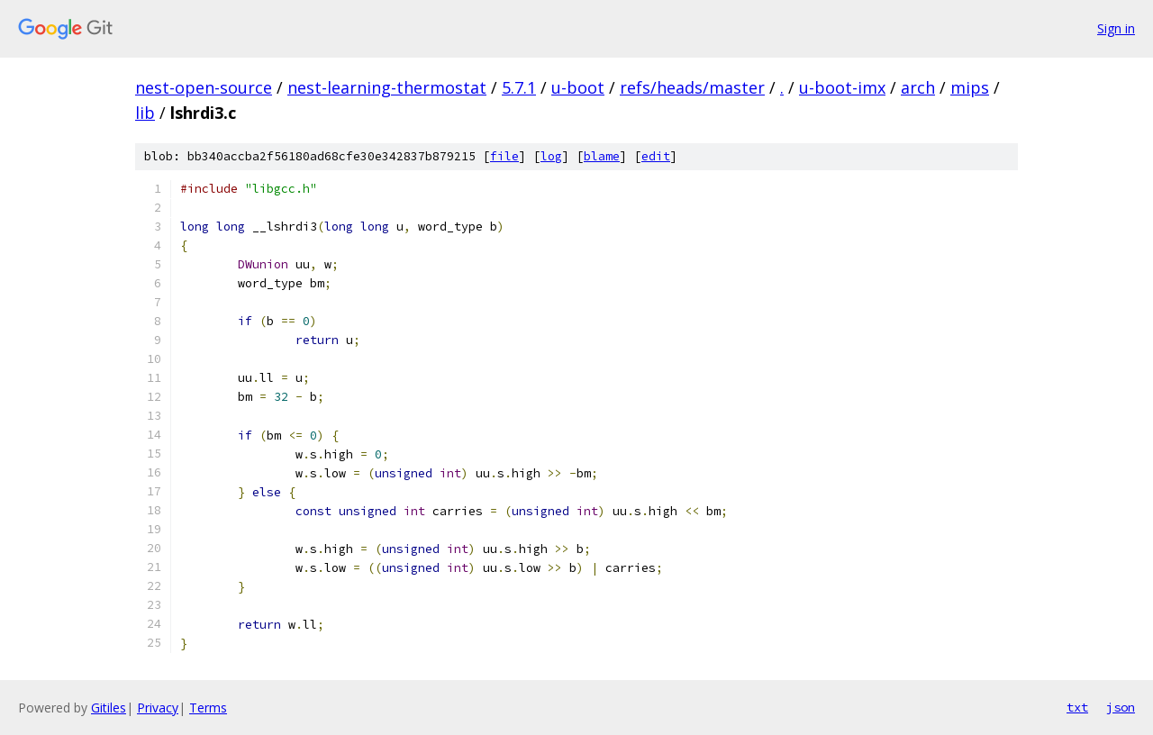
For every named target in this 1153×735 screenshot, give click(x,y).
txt (1077, 707)
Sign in (1116, 28)
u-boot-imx (842, 87)
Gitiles (108, 707)
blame (602, 156)
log (551, 156)
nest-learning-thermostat (386, 87)
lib (145, 112)
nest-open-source (203, 87)
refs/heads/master (692, 87)
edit (655, 156)
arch (918, 87)
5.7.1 (519, 87)
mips (969, 87)
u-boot (577, 87)
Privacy (157, 707)
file (504, 156)
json (1120, 707)
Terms (208, 707)
